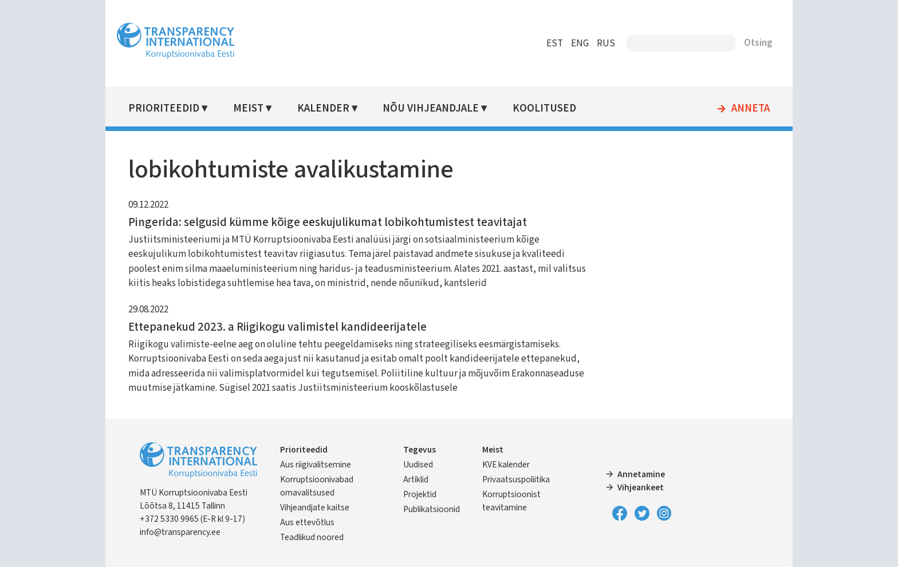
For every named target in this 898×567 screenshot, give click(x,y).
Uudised (418, 464)
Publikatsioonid (431, 509)
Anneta (750, 108)
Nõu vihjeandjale (431, 108)
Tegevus (419, 449)
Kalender (323, 108)
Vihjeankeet (640, 487)
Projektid (419, 494)
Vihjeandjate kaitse (314, 507)
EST (554, 43)
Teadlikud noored (312, 537)
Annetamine (641, 474)
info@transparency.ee (180, 532)
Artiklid (415, 479)
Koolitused (544, 108)
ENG (580, 43)
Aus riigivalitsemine (315, 464)
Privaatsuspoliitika (516, 479)
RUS (606, 43)
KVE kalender (506, 464)
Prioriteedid (163, 108)
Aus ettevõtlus (307, 522)
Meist (248, 108)
